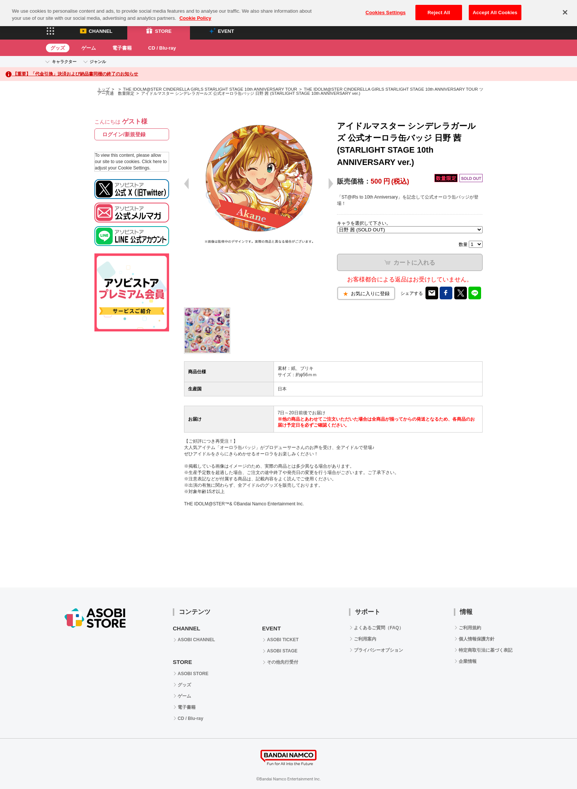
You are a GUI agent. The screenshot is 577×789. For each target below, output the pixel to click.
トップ (103, 89)
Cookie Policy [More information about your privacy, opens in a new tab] (195, 12)
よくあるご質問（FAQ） (378, 627)
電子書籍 (122, 48)
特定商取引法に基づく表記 (485, 650)
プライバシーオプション (378, 650)
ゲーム (88, 48)
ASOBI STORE (193, 673)
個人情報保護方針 (477, 639)
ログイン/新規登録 (124, 134)
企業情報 (468, 661)
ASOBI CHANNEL (196, 639)
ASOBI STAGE (282, 651)
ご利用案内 (365, 639)
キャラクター (64, 61)
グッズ (57, 48)
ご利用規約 (470, 627)
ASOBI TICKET (283, 639)
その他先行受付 (282, 662)
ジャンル (98, 61)
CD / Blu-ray (162, 48)
